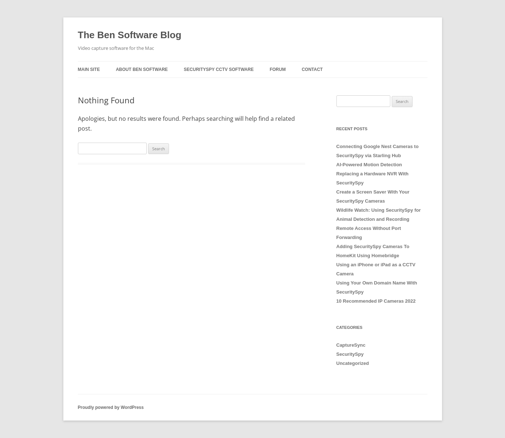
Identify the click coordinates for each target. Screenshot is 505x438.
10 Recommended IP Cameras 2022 (376, 301)
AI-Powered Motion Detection (369, 164)
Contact (312, 69)
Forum (278, 69)
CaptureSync (351, 345)
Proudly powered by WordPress (111, 407)
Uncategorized (352, 363)
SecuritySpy (350, 354)
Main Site (89, 69)
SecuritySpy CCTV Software (219, 69)
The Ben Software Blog (130, 34)
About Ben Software (142, 69)
